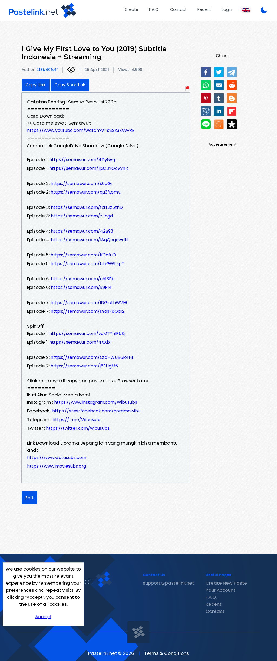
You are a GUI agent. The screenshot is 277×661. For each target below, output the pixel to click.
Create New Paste (226, 583)
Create (131, 9)
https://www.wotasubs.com (56, 457)
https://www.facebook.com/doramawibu (96, 411)
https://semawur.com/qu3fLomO (86, 192)
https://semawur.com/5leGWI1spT (87, 264)
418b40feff (47, 69)
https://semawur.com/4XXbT (81, 342)
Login (227, 9)
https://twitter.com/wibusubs (78, 428)
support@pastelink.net (168, 583)
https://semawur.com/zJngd (82, 216)
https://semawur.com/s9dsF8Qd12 (87, 311)
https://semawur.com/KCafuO (83, 255)
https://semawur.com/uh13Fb (82, 279)
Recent (204, 9)
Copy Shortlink (69, 85)
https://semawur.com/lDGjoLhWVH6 (90, 302)
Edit (29, 498)
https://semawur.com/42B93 (82, 231)
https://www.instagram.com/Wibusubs (95, 402)
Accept (43, 616)
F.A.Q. (154, 9)
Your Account (220, 590)
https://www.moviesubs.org (56, 466)
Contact (178, 9)
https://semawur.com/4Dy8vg (82, 160)
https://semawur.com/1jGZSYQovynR (88, 168)
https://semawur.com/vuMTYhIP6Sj (87, 333)
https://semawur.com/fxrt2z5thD (87, 207)
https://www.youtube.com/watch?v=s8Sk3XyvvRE (80, 130)
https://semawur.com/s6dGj (81, 183)
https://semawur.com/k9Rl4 (81, 287)
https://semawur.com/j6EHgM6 (84, 366)
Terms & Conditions (166, 653)
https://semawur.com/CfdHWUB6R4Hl (92, 357)
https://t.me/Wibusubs (76, 419)
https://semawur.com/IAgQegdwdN (89, 240)
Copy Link (35, 85)
